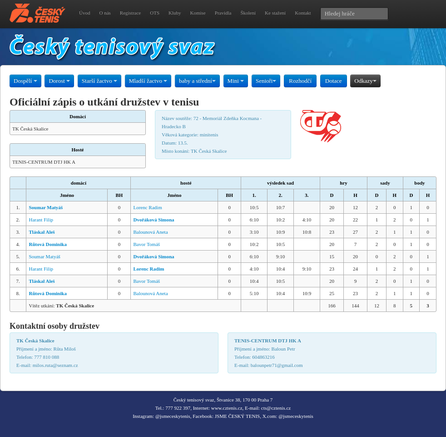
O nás (104, 12)
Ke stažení (275, 12)
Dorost (59, 80)
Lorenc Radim (147, 207)
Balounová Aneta (150, 232)
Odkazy (365, 80)
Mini (236, 80)
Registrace (130, 12)
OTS (154, 12)
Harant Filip (41, 219)
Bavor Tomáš (146, 244)
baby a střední (197, 80)
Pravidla (223, 12)
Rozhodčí (300, 80)
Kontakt (303, 12)
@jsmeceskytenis (172, 416)
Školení (248, 12)
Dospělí (25, 80)
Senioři (266, 80)
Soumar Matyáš (46, 207)
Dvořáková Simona (153, 219)
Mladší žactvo (148, 80)
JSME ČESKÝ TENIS (237, 416)
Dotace (333, 80)
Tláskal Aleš (42, 232)
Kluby (174, 12)
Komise (198, 12)
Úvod (84, 12)
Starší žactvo (99, 80)
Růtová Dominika (47, 244)
